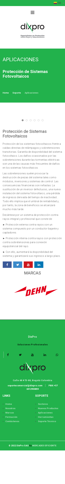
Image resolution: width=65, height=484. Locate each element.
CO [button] (58, 3)
